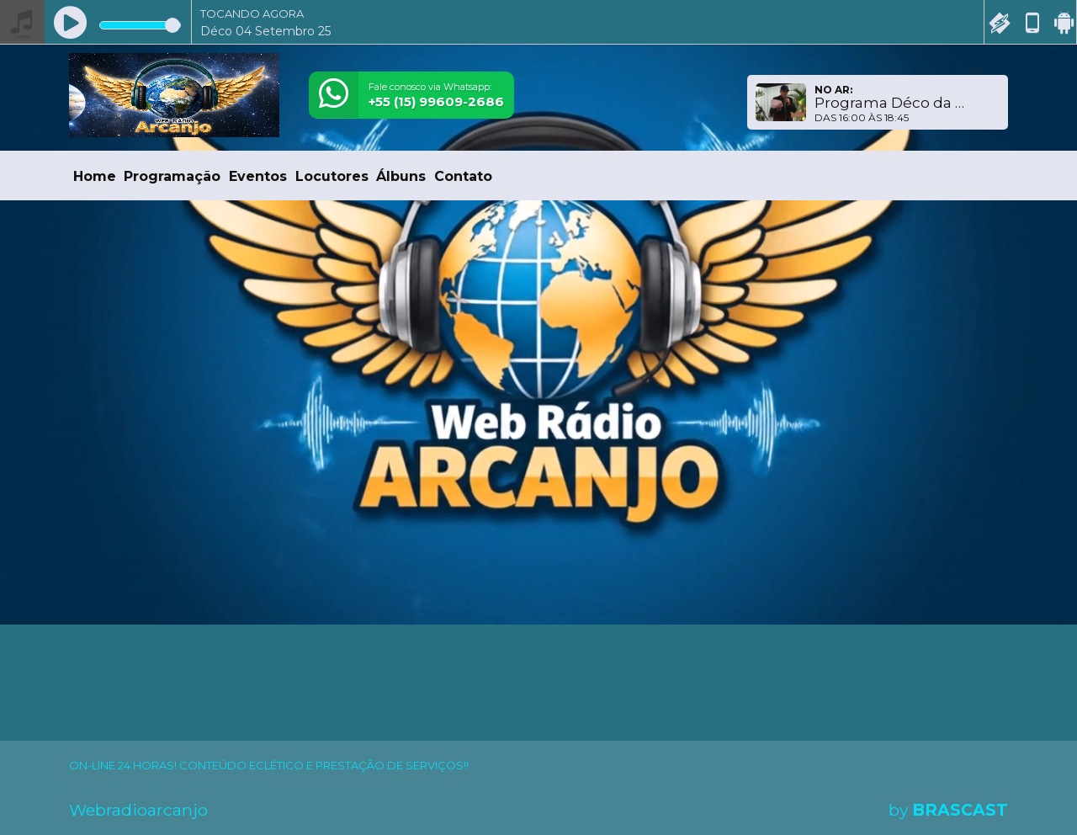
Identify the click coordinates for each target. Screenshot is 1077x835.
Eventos (258, 176)
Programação (172, 176)
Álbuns (401, 176)
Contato (463, 176)
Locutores (332, 176)
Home (94, 176)
